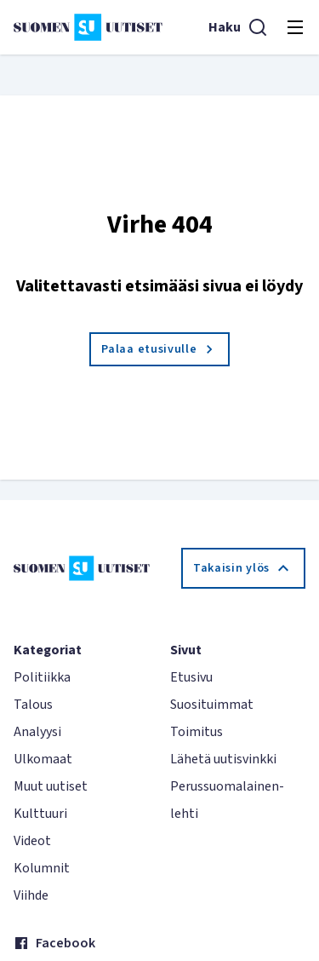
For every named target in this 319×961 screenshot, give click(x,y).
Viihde (31, 895)
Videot (32, 841)
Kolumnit (42, 868)
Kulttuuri (40, 813)
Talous (33, 704)
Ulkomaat (43, 759)
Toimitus (196, 731)
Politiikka (42, 677)
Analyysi (37, 731)
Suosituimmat (211, 704)
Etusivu (191, 677)
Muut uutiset (51, 786)
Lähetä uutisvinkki (223, 759)
